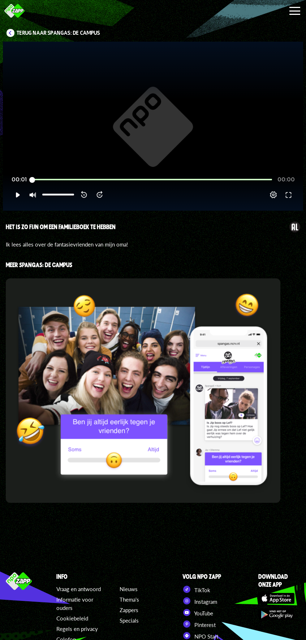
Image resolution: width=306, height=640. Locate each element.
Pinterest (199, 624)
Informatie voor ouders (74, 603)
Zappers (129, 610)
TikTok (196, 589)
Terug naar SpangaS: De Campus (58, 33)
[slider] (152, 179)
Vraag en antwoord (78, 589)
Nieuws (129, 589)
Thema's (129, 599)
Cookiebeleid (72, 618)
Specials (129, 620)
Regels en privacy (77, 629)
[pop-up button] (273, 195)
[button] (17, 195)
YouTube (197, 612)
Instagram (199, 601)
